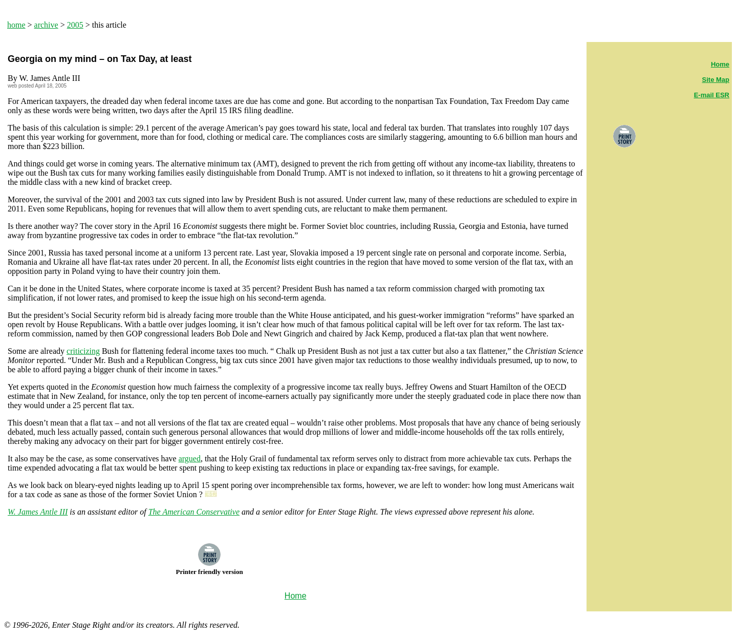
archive (46, 24)
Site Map (715, 79)
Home (720, 64)
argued (190, 458)
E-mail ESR (711, 95)
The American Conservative (194, 511)
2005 (75, 24)
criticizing (83, 351)
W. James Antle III (38, 511)
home (16, 24)
